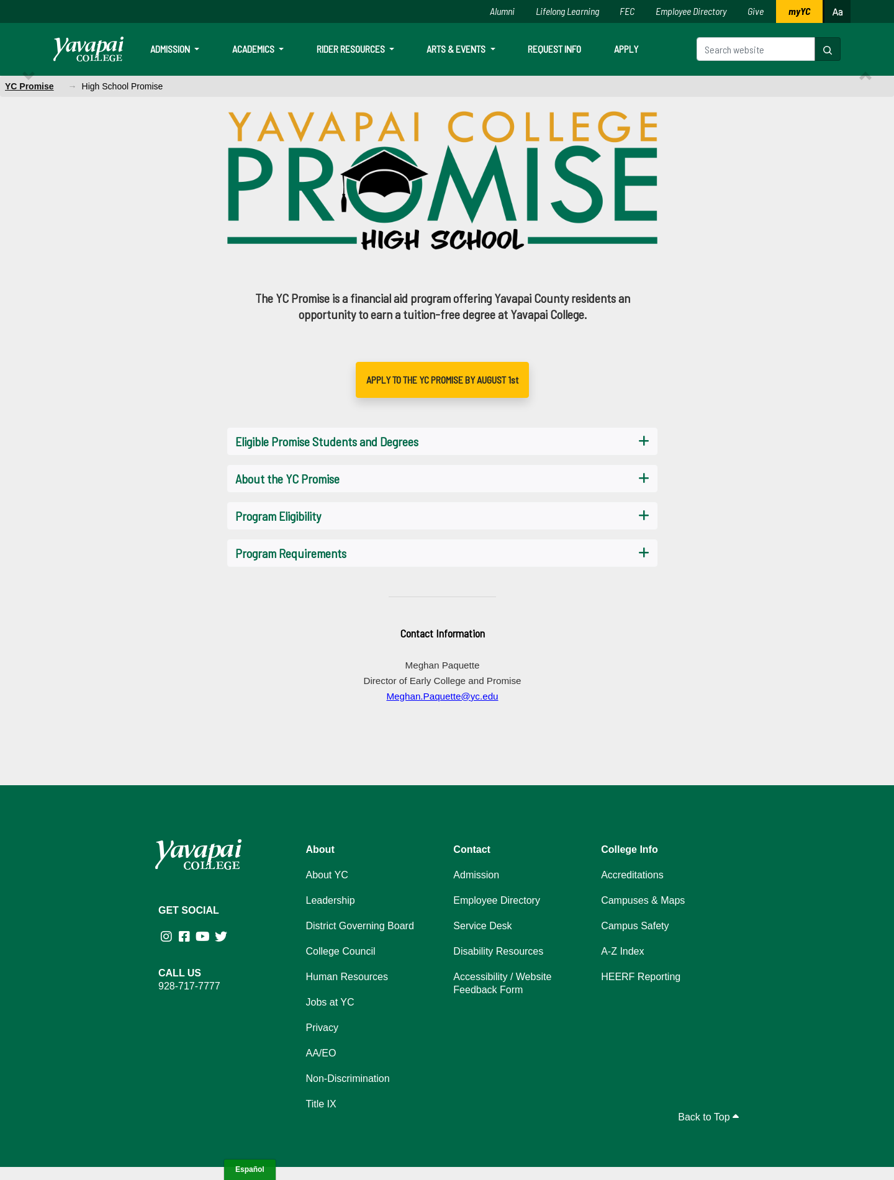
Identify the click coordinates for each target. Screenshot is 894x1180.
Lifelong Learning (567, 11)
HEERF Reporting (640, 976)
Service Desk (482, 926)
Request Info (554, 49)
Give (755, 11)
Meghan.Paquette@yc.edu (442, 696)
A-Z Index (622, 951)
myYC (799, 11)
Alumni (502, 11)
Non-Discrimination (348, 1078)
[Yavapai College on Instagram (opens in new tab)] (167, 937)
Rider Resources (352, 49)
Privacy (322, 1027)
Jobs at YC (330, 1002)
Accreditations (632, 875)
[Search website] (756, 49)
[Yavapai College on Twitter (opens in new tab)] (222, 937)
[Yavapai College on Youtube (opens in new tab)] (204, 937)
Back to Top (708, 1117)
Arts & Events (457, 49)
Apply (626, 49)
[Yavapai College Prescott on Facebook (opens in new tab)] (185, 937)
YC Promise (29, 86)
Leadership (330, 900)
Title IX (321, 1104)
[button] (828, 49)
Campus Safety (635, 926)
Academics (254, 49)
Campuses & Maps (643, 900)
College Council (341, 951)
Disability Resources (498, 951)
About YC (327, 875)
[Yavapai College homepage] (88, 49)
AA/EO (321, 1053)
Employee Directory (691, 11)
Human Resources (347, 976)
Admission (171, 49)
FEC (627, 11)
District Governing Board (360, 926)
